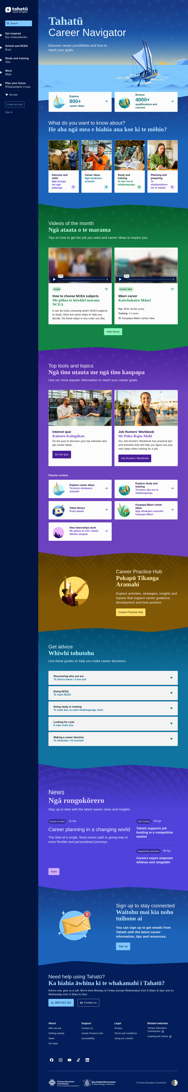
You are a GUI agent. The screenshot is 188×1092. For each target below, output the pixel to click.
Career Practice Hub (131, 612)
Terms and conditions (126, 1033)
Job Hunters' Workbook (135, 458)
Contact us (88, 1002)
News (54, 871)
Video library (113, 331)
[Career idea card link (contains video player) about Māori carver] (146, 286)
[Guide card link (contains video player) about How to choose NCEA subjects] (80, 286)
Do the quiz (62, 454)
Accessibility (88, 1038)
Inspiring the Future (159, 1036)
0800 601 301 (61, 1002)
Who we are (55, 1028)
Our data (53, 1043)
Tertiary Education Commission (157, 1029)
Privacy (118, 1028)
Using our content (124, 1038)
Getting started (56, 1033)
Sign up (123, 946)
